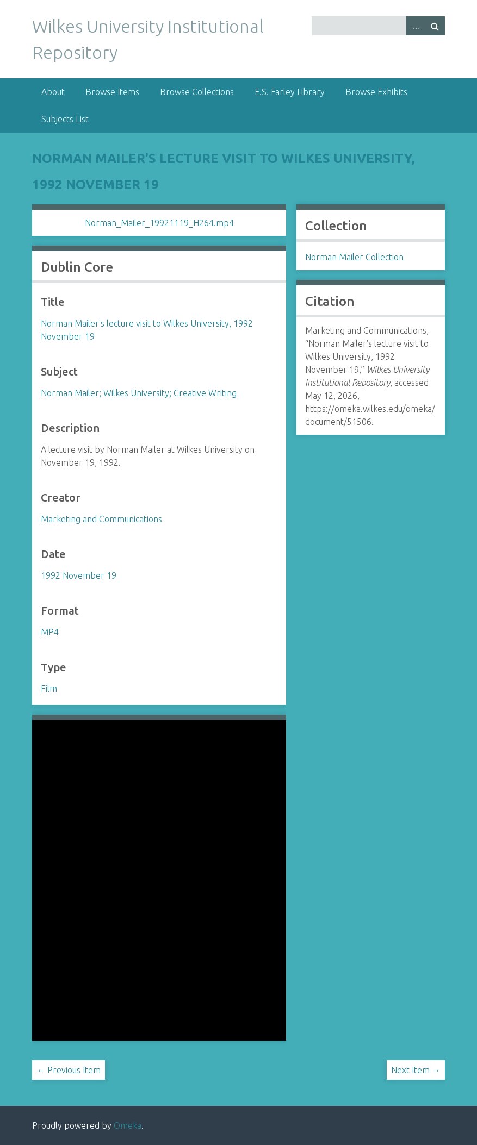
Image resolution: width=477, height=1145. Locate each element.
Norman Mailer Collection (354, 257)
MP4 (50, 632)
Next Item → (416, 1070)
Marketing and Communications (101, 519)
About (53, 92)
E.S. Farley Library (290, 92)
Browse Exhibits (376, 92)
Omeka (127, 1125)
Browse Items (112, 92)
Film (49, 688)
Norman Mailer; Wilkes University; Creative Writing (139, 393)
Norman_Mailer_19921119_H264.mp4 (159, 223)
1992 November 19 (78, 575)
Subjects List (65, 119)
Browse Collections (197, 92)
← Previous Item (68, 1070)
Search (435, 25)
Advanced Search (415, 25)
